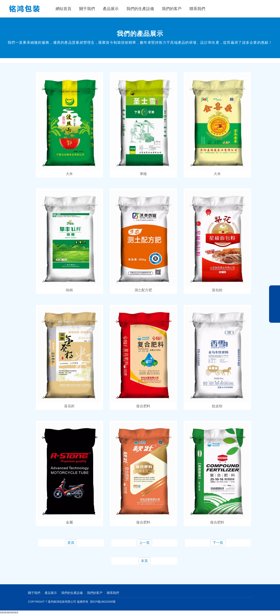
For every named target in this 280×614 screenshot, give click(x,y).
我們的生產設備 (140, 9)
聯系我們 (197, 9)
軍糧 (143, 174)
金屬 (69, 522)
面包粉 (217, 290)
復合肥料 (143, 406)
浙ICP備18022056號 (103, 601)
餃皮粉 (217, 406)
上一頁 (144, 543)
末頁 (144, 561)
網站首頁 (63, 9)
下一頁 (218, 543)
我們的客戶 (172, 9)
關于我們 (87, 9)
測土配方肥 (143, 290)
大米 (69, 174)
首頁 (70, 543)
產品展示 (111, 9)
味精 (69, 290)
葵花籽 (69, 406)
